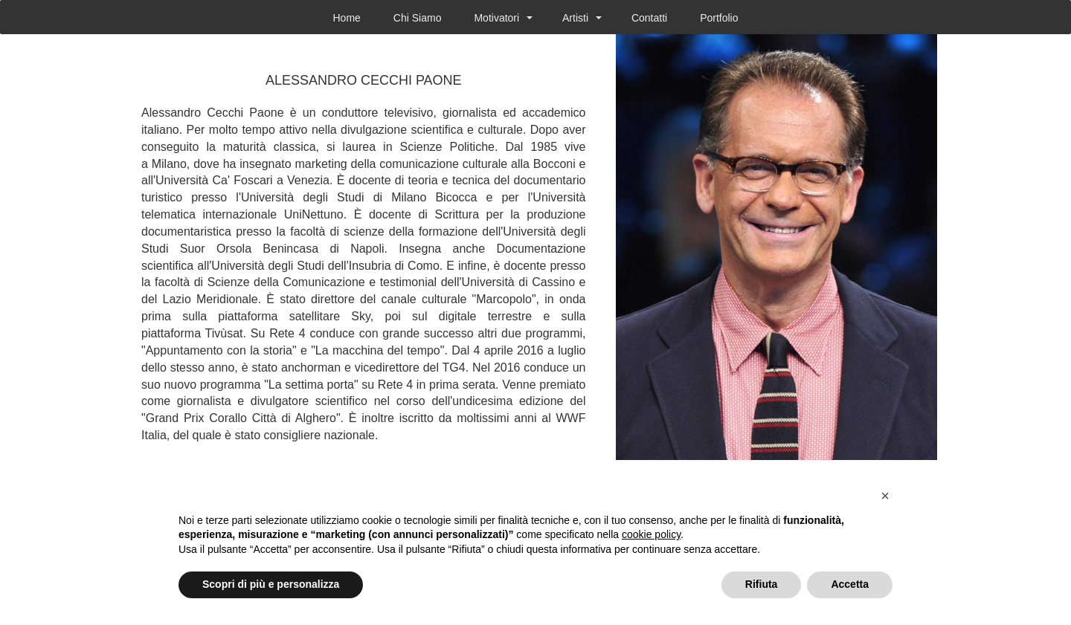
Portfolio (719, 18)
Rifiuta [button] (761, 584)
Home (346, 18)
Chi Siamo (417, 18)
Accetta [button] (850, 584)
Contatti (649, 18)
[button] (885, 496)
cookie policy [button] (651, 534)
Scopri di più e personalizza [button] (270, 584)
